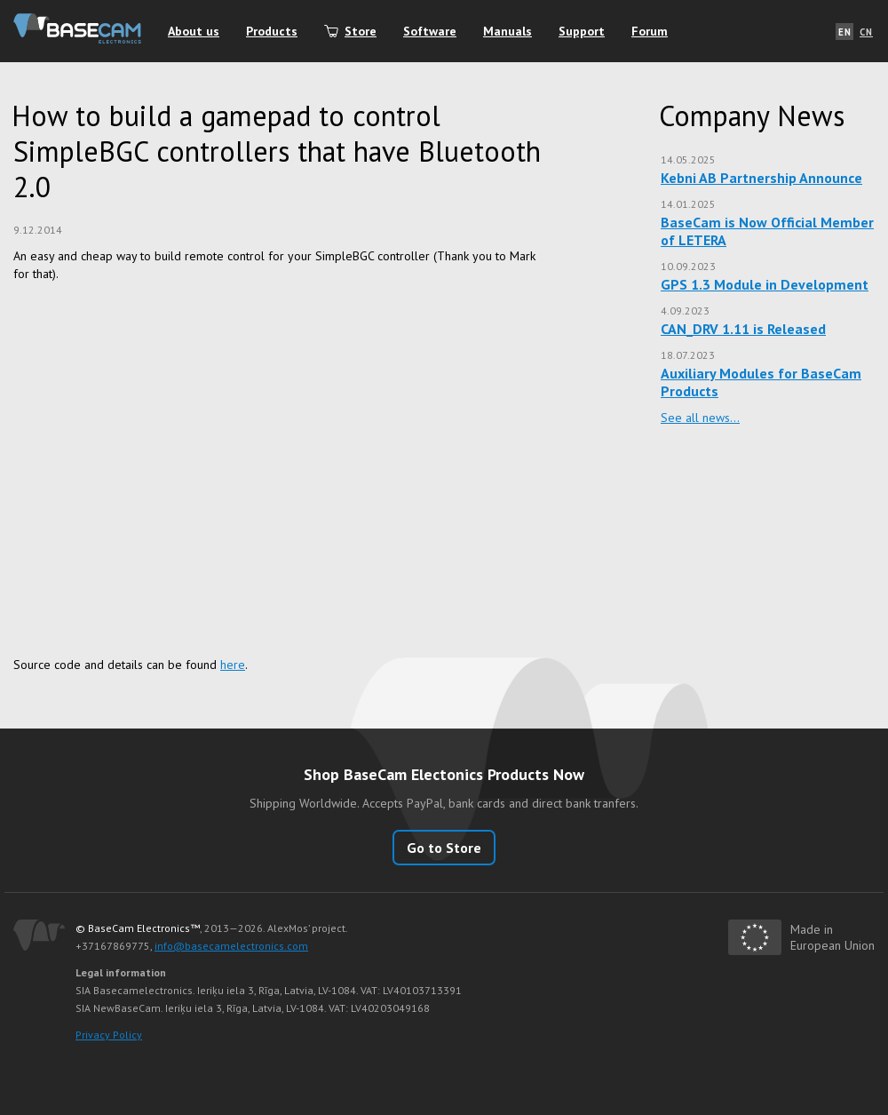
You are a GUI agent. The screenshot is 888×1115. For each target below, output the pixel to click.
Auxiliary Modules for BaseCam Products (761, 382)
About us (193, 31)
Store (361, 31)
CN (866, 32)
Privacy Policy (108, 1034)
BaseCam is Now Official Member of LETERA (767, 231)
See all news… (700, 418)
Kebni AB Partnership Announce (761, 178)
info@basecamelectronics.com (231, 945)
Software (429, 31)
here (232, 665)
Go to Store (444, 847)
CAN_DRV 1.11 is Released (743, 329)
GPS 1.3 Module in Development (764, 284)
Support (582, 31)
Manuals (507, 31)
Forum (649, 31)
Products (271, 31)
